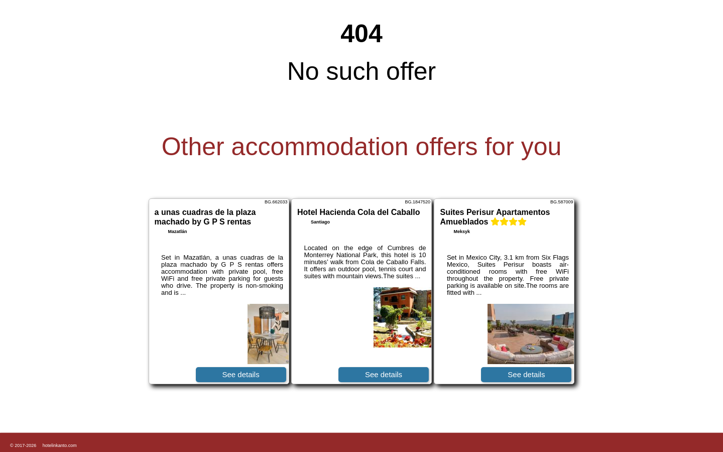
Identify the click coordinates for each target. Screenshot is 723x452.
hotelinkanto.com (60, 445)
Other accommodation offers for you (362, 147)
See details (240, 374)
